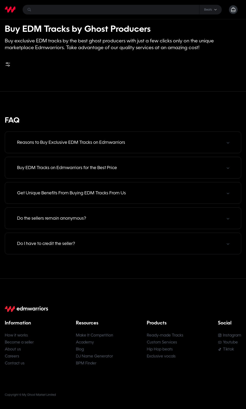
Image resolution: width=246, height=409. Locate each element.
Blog (80, 349)
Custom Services (162, 342)
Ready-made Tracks (165, 335)
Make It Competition (94, 335)
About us (13, 349)
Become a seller (19, 342)
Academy (85, 342)
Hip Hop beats (160, 349)
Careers (12, 356)
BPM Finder (86, 363)
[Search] (122, 9)
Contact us (15, 363)
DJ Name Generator (94, 356)
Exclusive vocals (161, 356)
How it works (16, 335)
